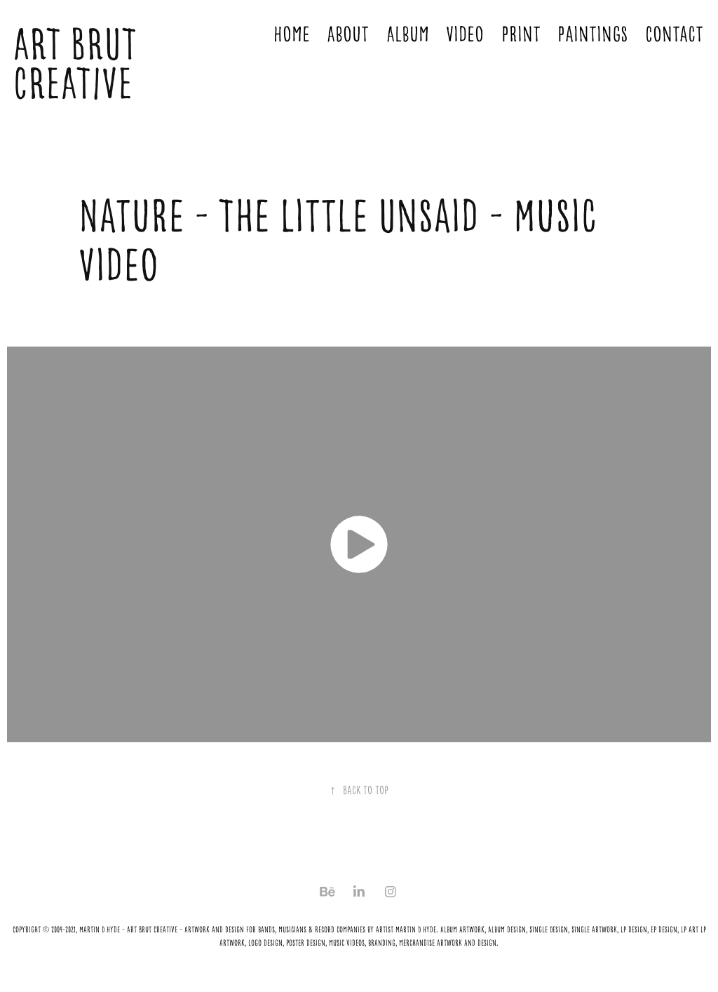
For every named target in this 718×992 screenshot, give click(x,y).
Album (407, 34)
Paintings (592, 34)
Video (465, 34)
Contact (674, 34)
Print (521, 34)
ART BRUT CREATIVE (79, 64)
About (348, 34)
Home (291, 34)
